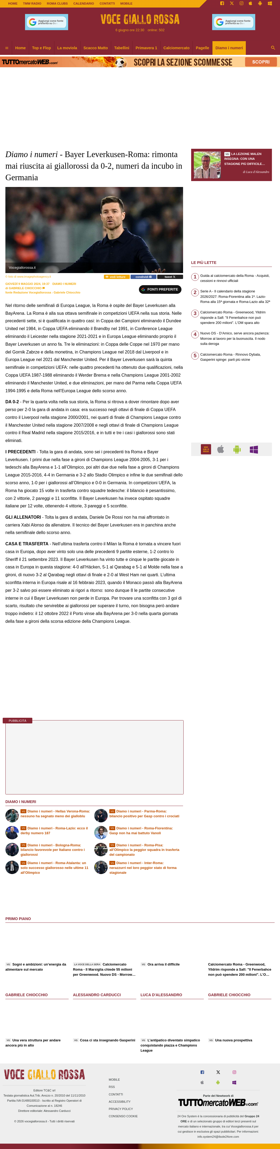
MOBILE (126, 3)
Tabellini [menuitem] (121, 48)
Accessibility (120, 1101)
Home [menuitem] (20, 48)
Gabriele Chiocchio (25, 288)
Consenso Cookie (123, 1116)
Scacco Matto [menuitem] (95, 48)
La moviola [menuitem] (67, 48)
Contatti (116, 1094)
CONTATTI (107, 3)
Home (13, 3)
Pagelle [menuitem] (202, 48)
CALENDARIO (83, 3)
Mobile (114, 1079)
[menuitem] (7, 48)
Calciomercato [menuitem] (176, 48)
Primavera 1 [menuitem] (146, 48)
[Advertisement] (231, 668)
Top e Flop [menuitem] (41, 48)
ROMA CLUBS (57, 3)
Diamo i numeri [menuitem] (229, 48)
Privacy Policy (121, 1109)
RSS (112, 1087)
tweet (170, 276)
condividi (144, 276)
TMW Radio (32, 3)
